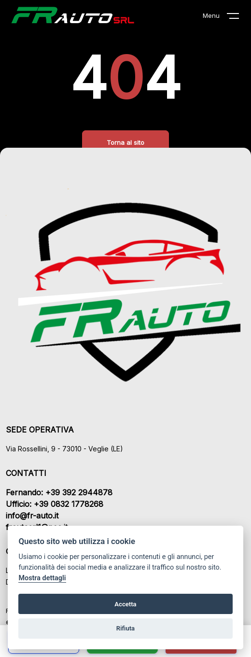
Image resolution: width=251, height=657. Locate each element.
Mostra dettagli (42, 578)
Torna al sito (125, 142)
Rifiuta (125, 628)
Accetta (125, 604)
